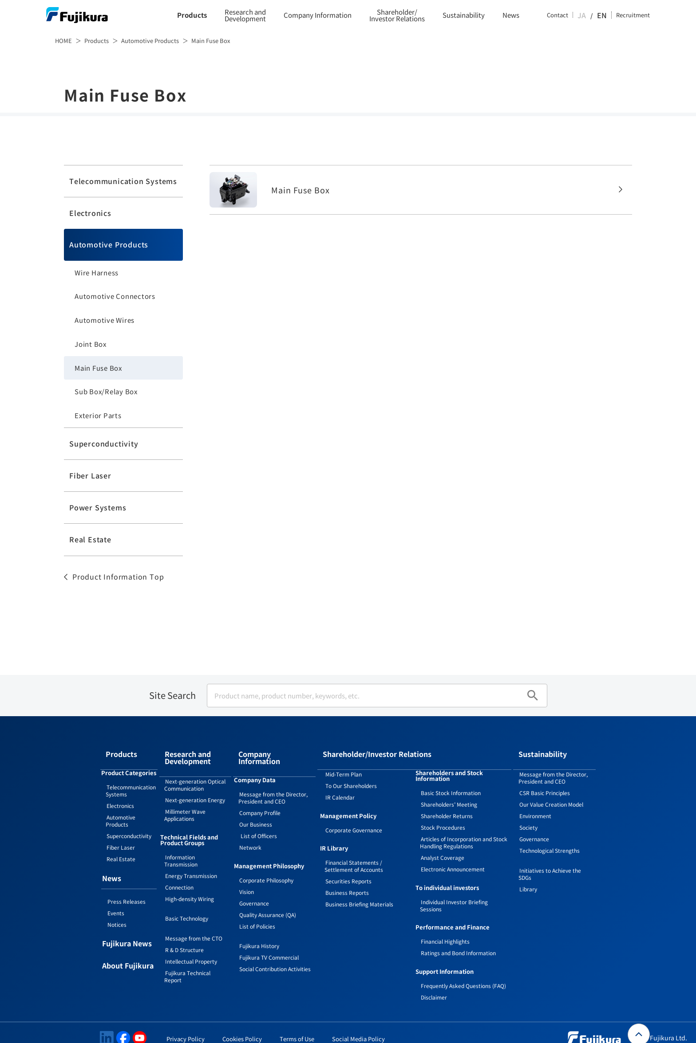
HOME (63, 40)
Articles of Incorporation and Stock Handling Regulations (463, 831)
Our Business (255, 806)
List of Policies (257, 908)
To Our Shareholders (351, 775)
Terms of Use (297, 1028)
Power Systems (97, 507)
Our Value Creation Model (551, 793)
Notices (117, 914)
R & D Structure (184, 937)
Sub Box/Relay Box (106, 391)
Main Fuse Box (98, 367)
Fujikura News (127, 933)
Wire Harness (97, 272)
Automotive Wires (104, 320)
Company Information (318, 15)
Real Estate (90, 539)
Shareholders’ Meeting (449, 793)
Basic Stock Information (451, 782)
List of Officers (258, 818)
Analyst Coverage (442, 847)
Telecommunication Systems (123, 181)
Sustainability (464, 15)
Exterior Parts (98, 415)
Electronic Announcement (453, 858)
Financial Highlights (445, 930)
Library (528, 878)
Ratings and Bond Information (458, 942)
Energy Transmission (191, 863)
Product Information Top (118, 576)
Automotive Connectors (115, 296)
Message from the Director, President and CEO (273, 779)
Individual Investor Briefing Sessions (454, 894)
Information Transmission (181, 848)
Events (115, 902)
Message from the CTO (193, 925)
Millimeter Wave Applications (185, 802)
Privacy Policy (185, 1028)
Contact (566, 15)
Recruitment (633, 15)
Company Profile (260, 795)
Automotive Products (150, 40)
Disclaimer (434, 986)
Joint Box (91, 344)
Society (528, 816)
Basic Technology (186, 906)
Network (250, 829)
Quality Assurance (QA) (267, 897)
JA (590, 15)
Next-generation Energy (195, 787)
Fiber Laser (90, 475)
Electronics (90, 213)
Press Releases (126, 890)
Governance (254, 885)
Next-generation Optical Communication (194, 772)
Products (192, 15)
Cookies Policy (242, 1028)
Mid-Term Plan (343, 763)
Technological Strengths (549, 839)
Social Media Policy (358, 1028)
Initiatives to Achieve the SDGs (549, 863)
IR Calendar (340, 786)
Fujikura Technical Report (187, 964)
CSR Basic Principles (544, 782)
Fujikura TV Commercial (269, 939)
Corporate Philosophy (266, 862)
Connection (179, 874)
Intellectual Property (191, 949)
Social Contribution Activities (275, 951)
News (510, 15)
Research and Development (245, 15)
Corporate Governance (353, 819)
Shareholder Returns (447, 805)
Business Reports (347, 882)
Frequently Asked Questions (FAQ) (463, 975)
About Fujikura (128, 955)
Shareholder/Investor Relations (397, 15)
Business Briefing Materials (359, 893)
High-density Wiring (189, 886)
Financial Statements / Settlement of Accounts (353, 855)
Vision (246, 874)
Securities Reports (348, 870)
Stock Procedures (443, 816)
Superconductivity (103, 443)
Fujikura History (259, 928)
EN (603, 15)
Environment (535, 805)
